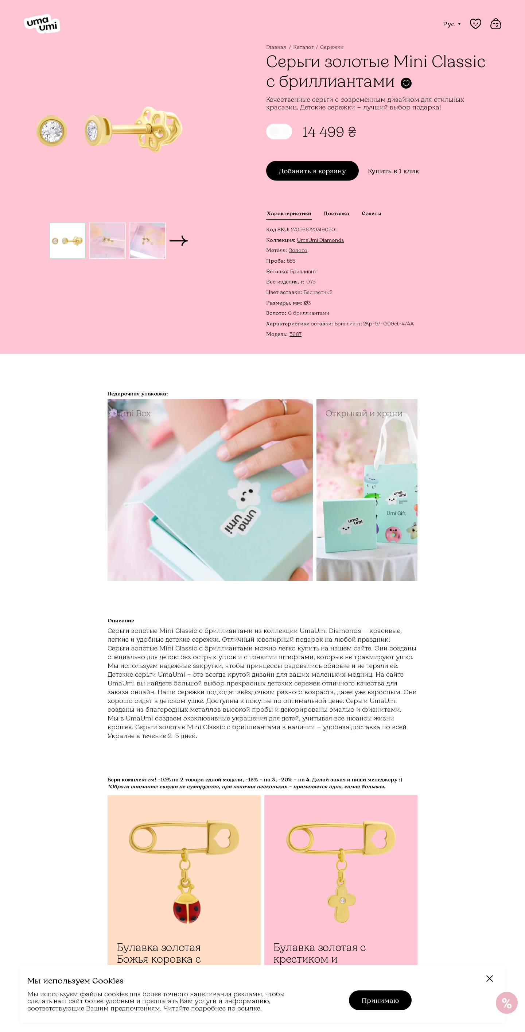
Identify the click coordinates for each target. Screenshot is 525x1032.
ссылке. (249, 1008)
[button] (179, 241)
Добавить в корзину (312, 171)
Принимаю (380, 1000)
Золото (298, 250)
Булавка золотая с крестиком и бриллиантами (319, 959)
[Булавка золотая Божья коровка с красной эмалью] (184, 890)
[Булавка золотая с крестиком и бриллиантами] (340, 890)
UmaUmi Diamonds (320, 240)
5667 (295, 334)
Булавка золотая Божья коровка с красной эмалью (159, 959)
